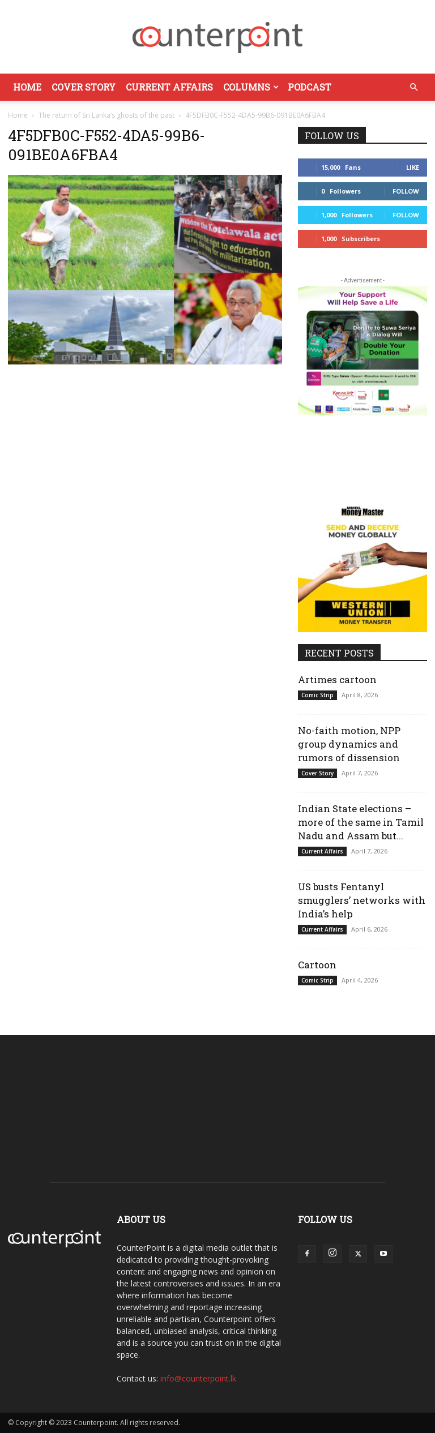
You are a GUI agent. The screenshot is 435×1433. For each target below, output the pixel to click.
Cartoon (317, 964)
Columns (251, 87)
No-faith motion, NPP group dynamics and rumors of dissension (349, 744)
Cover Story (84, 87)
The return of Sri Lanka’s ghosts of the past (106, 115)
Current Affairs (169, 87)
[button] (413, 87)
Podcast (309, 87)
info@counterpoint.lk (198, 1378)
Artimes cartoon (337, 679)
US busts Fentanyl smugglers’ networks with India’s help (361, 900)
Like (412, 167)
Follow (406, 191)
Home (27, 87)
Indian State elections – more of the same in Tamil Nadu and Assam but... (361, 822)
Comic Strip (317, 695)
